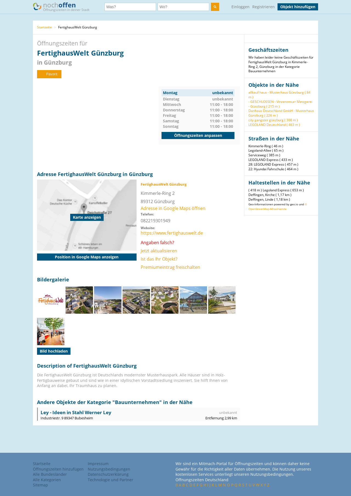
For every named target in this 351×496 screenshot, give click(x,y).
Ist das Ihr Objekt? (159, 259)
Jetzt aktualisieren (159, 251)
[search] (215, 7)
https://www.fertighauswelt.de (172, 233)
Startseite (44, 27)
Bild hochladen (54, 351)
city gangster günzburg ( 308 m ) (273, 120)
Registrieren (263, 6)
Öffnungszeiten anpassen (198, 135)
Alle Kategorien (47, 479)
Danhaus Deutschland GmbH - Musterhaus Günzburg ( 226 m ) (281, 113)
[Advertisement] (98, 124)
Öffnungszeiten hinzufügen (58, 469)
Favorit (49, 74)
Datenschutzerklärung (108, 474)
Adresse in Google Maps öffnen (173, 208)
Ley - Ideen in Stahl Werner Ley (76, 412)
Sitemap (40, 485)
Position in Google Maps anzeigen (86, 256)
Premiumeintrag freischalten (170, 267)
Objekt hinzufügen (297, 6)
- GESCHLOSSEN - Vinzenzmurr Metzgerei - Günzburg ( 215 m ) (280, 104)
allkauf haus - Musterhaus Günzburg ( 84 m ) (279, 94)
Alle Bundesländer (50, 474)
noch (64, 6)
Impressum (98, 463)
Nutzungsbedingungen (109, 469)
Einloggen (240, 6)
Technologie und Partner (110, 479)
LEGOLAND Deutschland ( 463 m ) (274, 124)
